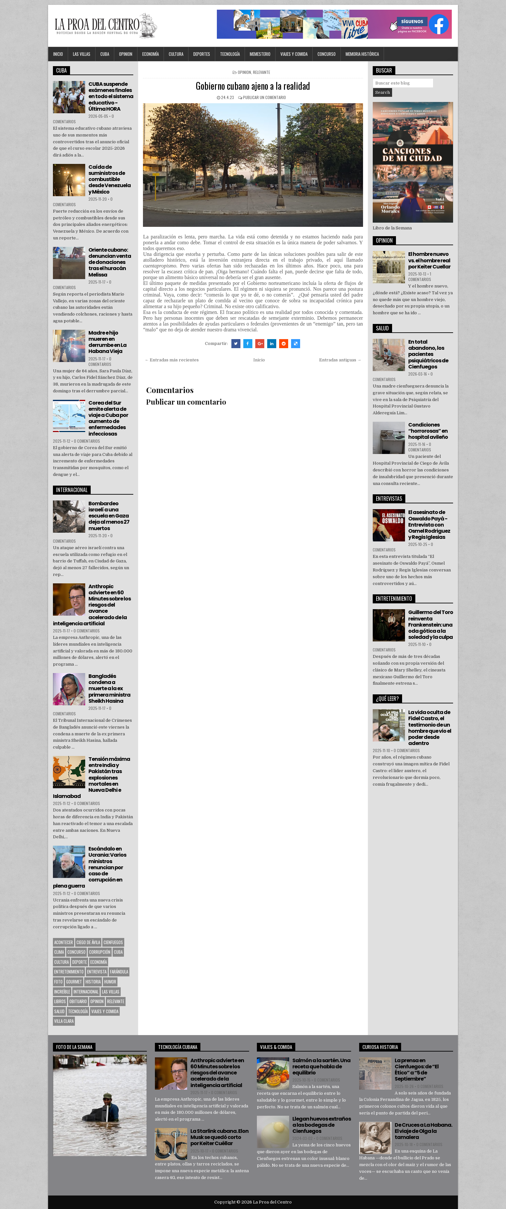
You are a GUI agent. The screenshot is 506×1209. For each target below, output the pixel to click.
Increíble (62, 991)
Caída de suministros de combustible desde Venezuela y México (109, 179)
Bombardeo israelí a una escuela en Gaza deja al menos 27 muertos (108, 516)
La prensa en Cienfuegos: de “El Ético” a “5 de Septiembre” (417, 1070)
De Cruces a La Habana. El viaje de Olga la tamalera (423, 1131)
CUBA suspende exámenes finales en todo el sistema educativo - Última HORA (110, 96)
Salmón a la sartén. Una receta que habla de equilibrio (321, 1066)
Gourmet (74, 981)
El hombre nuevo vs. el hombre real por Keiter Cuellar (429, 260)
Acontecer (63, 942)
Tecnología (230, 54)
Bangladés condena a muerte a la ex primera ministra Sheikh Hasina (109, 688)
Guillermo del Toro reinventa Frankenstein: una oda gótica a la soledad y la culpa (430, 625)
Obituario (78, 1001)
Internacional (86, 991)
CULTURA (176, 54)
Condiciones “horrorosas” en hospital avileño (428, 431)
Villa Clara (64, 1021)
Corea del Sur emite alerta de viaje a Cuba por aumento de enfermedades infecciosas (108, 418)
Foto (58, 981)
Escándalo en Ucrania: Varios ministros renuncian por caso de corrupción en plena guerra (89, 867)
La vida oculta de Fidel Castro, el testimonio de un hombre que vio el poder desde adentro (429, 728)
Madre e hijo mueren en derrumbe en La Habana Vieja (107, 342)
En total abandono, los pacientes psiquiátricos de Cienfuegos (428, 354)
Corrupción (99, 952)
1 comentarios (419, 276)
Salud (59, 1011)
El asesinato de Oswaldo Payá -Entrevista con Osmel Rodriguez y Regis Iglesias (429, 525)
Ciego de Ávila (88, 942)
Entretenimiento (69, 971)
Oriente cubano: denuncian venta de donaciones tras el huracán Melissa (109, 262)
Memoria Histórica (362, 54)
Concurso (327, 54)
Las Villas (81, 54)
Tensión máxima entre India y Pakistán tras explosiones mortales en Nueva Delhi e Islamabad (91, 777)
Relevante (261, 72)
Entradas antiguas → (340, 360)
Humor (110, 981)
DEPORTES (201, 54)
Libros (60, 1001)
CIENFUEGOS (113, 942)
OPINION (125, 54)
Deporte (79, 962)
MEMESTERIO (260, 54)
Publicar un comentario (264, 97)
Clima (59, 952)
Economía (150, 54)
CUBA (104, 54)
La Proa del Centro (272, 1202)
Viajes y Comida (294, 54)
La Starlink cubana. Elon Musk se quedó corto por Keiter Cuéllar (219, 1137)
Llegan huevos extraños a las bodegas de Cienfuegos (321, 1125)
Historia (93, 981)
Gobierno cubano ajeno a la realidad (253, 85)
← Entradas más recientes (172, 360)
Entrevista (96, 971)
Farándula (119, 971)
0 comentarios (99, 361)
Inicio (58, 54)
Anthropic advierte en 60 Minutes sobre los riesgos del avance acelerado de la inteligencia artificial (92, 605)
